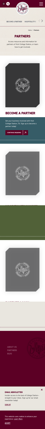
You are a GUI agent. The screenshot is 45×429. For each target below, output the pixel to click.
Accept (7, 423)
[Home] (22, 8)
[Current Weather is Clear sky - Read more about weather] (4, 3)
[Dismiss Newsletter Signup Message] (42, 390)
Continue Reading (14, 133)
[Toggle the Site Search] (8, 3)
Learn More (18, 419)
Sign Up (8, 404)
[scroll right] (42, 20)
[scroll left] (39, 20)
